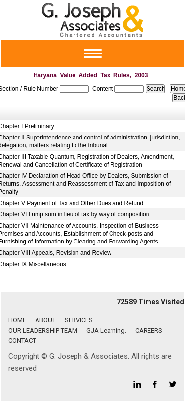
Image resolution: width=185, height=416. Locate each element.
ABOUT (45, 320)
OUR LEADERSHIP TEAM (42, 330)
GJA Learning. (106, 330)
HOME (17, 320)
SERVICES (79, 320)
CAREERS (148, 330)
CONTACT (22, 340)
